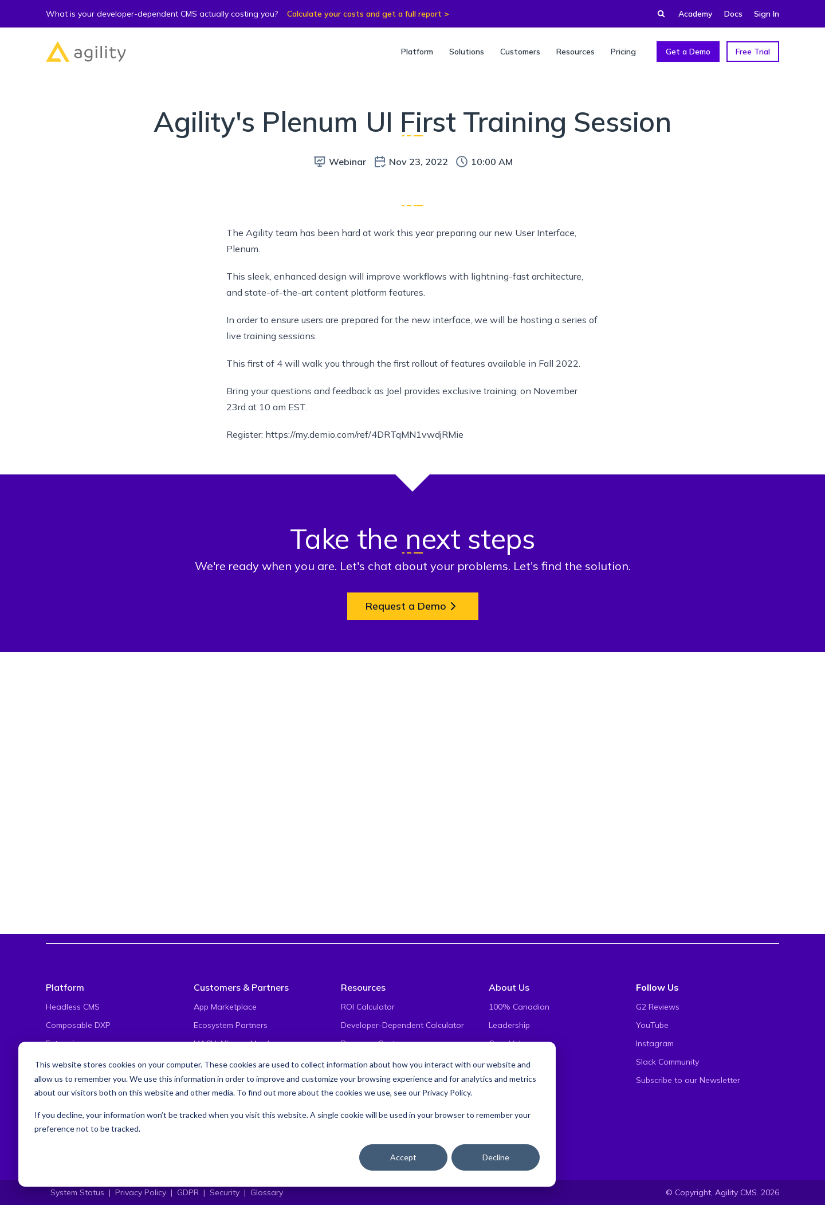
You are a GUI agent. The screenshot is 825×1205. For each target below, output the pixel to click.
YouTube (652, 1025)
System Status (77, 1192)
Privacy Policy (446, 1092)
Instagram (655, 1043)
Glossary (266, 1192)
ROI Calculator (368, 1007)
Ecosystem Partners (231, 1025)
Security (224, 1192)
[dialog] (287, 1114)
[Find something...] (658, 14)
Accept (403, 1157)
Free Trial (753, 51)
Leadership (509, 1025)
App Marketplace (225, 1007)
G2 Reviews (657, 1007)
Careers (503, 1080)
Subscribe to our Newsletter (688, 1080)
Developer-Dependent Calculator (402, 1025)
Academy (695, 14)
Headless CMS (73, 1007)
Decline (495, 1157)
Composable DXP (78, 1025)
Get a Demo (688, 51)
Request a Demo (413, 874)
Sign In (766, 14)
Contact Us (510, 1098)
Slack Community (667, 1062)
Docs (733, 14)
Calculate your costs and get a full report (364, 14)
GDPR (188, 1192)
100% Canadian (519, 1007)
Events (501, 1062)
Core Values (511, 1043)
